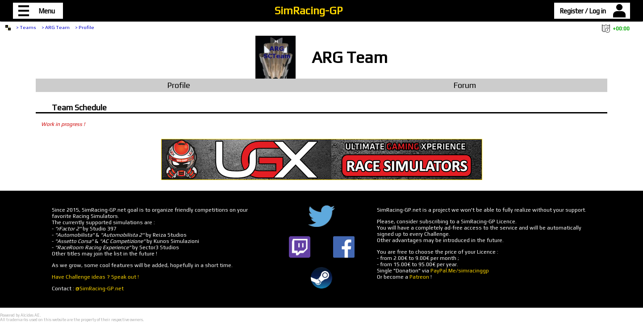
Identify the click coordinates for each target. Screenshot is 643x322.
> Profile (84, 27)
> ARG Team (56, 27)
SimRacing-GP (308, 10)
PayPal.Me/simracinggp (459, 271)
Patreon (419, 277)
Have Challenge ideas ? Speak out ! (95, 277)
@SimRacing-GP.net (99, 288)
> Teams (26, 27)
